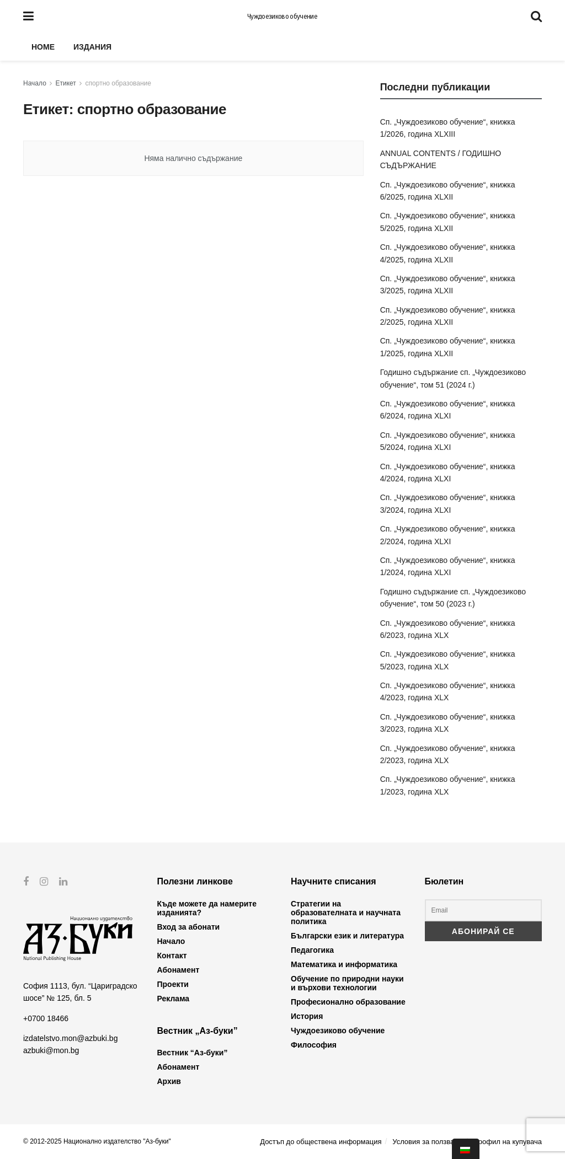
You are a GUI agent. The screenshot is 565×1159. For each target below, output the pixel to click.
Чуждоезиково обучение (282, 16)
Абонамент (178, 969)
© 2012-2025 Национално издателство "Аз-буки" (97, 1141)
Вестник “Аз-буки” (192, 1052)
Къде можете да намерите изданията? (207, 908)
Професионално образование (348, 1001)
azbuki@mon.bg (51, 1050)
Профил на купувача (507, 1141)
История (307, 1016)
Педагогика (312, 950)
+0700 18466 (45, 1017)
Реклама (173, 998)
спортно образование (118, 83)
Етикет (66, 83)
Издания (92, 46)
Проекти (173, 984)
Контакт (172, 955)
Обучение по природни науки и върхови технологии (347, 983)
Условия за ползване (427, 1141)
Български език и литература (347, 935)
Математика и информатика (344, 964)
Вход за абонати (188, 926)
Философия (314, 1044)
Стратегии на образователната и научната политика (346, 912)
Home (43, 46)
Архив (169, 1081)
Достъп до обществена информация (320, 1141)
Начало (34, 83)
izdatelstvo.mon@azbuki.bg (70, 1038)
